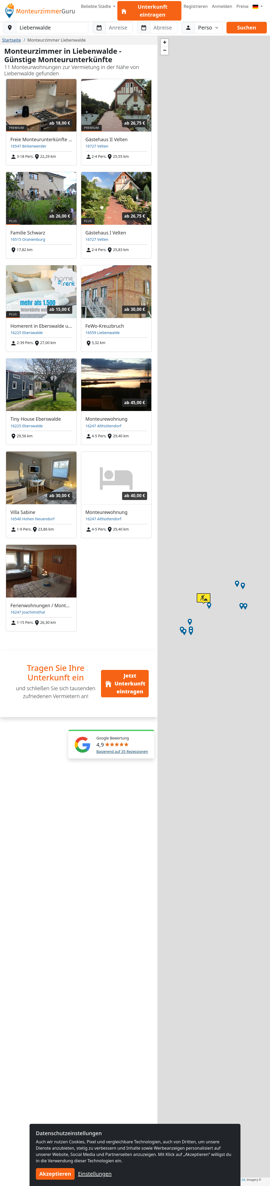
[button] (182, 630)
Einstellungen (95, 1173)
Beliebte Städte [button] (96, 6)
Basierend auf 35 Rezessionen (122, 751)
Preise (243, 6)
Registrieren (196, 6)
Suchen (246, 27)
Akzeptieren (55, 1173)
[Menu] (257, 6)
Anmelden (222, 6)
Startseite (11, 40)
